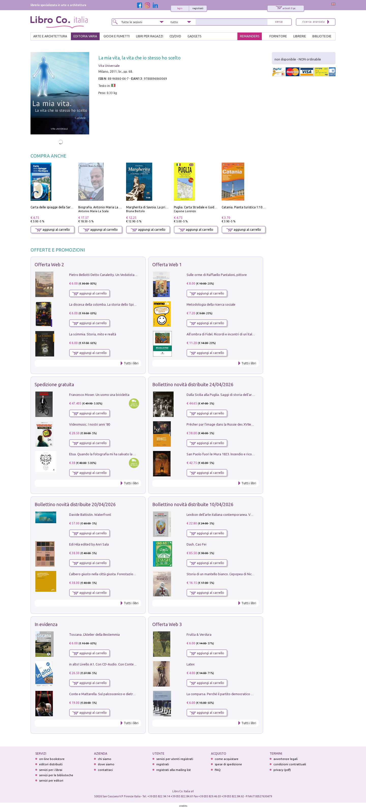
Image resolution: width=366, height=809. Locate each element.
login (179, 8)
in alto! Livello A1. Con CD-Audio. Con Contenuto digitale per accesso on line (125, 664)
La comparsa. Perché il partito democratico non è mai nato (230, 694)
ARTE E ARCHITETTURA (50, 36)
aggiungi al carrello (52, 229)
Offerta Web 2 (49, 264)
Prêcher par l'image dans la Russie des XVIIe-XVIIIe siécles (229, 424)
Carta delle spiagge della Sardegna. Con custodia (65, 207)
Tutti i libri (131, 363)
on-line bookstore (52, 758)
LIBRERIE (299, 36)
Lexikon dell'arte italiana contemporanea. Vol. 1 (221, 514)
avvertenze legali (285, 758)
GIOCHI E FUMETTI (116, 36)
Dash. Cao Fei (196, 544)
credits (183, 805)
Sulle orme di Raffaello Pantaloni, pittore (217, 274)
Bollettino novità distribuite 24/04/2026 (192, 384)
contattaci (105, 769)
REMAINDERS (249, 36)
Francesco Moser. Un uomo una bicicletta (99, 394)
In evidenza (46, 624)
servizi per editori (51, 780)
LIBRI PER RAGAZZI (149, 36)
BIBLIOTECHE (321, 36)
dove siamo (106, 764)
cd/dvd (175, 36)
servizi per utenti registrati (174, 758)
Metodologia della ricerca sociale (211, 304)
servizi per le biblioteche (56, 775)
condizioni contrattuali (289, 764)
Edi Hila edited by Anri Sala (89, 544)
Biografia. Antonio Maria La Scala (102, 207)
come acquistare (226, 758)
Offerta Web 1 (167, 264)
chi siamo (104, 758)
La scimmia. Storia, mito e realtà (92, 334)
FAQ (218, 769)
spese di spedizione (228, 764)
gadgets (194, 36)
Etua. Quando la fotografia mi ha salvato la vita (104, 454)
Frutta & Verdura (199, 634)
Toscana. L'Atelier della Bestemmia (94, 634)
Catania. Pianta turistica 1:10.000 (245, 207)
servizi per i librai (50, 769)
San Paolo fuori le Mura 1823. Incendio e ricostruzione (226, 454)
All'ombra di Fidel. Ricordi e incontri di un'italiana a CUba (228, 334)
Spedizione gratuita (54, 384)
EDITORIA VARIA (85, 36)
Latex (191, 664)
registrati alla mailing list (173, 769)
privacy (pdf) (282, 769)
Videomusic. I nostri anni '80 (89, 424)
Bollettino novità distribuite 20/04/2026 (75, 504)
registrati (197, 8)
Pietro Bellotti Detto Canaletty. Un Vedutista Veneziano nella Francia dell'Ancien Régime (133, 274)
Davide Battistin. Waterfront (90, 514)
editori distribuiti (51, 764)
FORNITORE (278, 36)
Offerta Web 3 (167, 624)
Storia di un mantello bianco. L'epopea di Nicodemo (224, 574)
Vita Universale (109, 65)
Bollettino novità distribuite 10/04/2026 (192, 504)
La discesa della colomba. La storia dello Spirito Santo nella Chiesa (118, 304)
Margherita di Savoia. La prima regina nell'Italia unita (164, 207)
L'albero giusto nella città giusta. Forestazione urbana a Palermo (116, 574)
